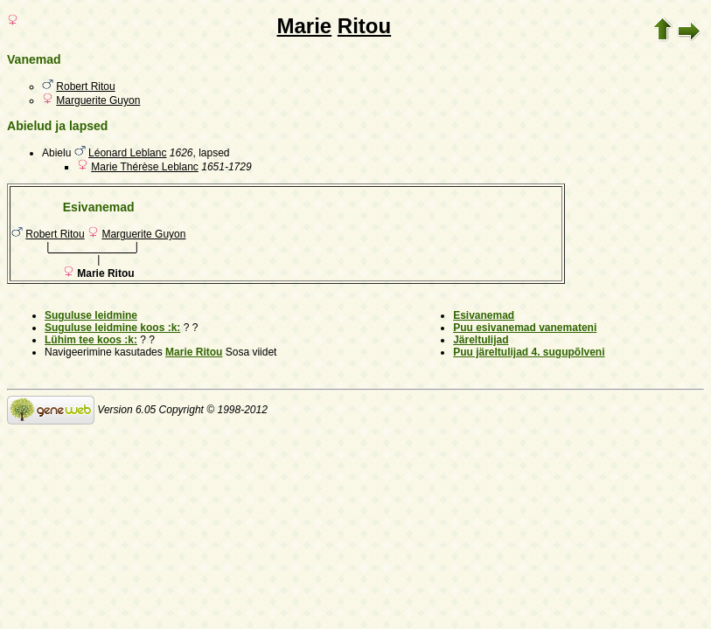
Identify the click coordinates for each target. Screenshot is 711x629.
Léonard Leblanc (127, 153)
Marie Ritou (193, 352)
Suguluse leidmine (91, 315)
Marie (303, 26)
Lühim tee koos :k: (91, 340)
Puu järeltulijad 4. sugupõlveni (528, 352)
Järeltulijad (480, 340)
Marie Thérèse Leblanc (145, 167)
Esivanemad (483, 315)
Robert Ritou (85, 86)
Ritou (364, 26)
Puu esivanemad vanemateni (524, 327)
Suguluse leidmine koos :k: (112, 327)
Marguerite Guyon (98, 100)
